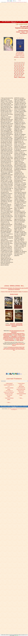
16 (21, 65)
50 (16, 75)
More (14, 350)
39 (22, 71)
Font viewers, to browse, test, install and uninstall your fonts (9, 392)
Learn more (16, 635)
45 (15, 74)
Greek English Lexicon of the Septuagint (14, 348)
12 (23, 63)
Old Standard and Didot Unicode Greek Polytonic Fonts (21, 389)
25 (21, 67)
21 (22, 66)
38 (20, 71)
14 (16, 65)
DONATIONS (25, 406)
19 (17, 66)
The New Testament (24, 32)
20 (20, 66)
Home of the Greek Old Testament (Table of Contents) (14, 291)
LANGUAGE (4, 406)
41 (16, 73)
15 (19, 65)
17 (23, 65)
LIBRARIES (12, 21)
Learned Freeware (14, 379)
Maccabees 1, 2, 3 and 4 (16, 336)
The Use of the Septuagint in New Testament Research (15, 349)
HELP (18, 21)
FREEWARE (24, 21)
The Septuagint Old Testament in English (15, 347)
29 (20, 69)
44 (23, 73)
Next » (22, 285)
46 (17, 74)
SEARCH (20, 21)
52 (21, 75)
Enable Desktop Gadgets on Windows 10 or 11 (9, 385)
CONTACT (20, 406)
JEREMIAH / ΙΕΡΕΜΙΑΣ (19, 57)
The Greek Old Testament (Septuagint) (21, 27)
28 (17, 69)
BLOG (15, 21)
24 (19, 67)
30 (22, 69)
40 (14, 73)
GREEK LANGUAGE (7, 21)
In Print (20, 38)
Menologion (21, 392)
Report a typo (21, 77)
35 (23, 70)
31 (14, 70)
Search (23, 31)
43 (21, 73)
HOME (3, 21)
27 (15, 69)
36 (15, 71)
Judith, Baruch (19, 340)
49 (14, 75)
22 (14, 67)
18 (15, 66)
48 (22, 74)
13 (14, 65)
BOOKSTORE (13, 22)
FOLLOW (20, 0)
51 (19, 75)
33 (19, 70)
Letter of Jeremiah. (19, 343)
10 (18, 63)
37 (17, 71)
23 (16, 67)
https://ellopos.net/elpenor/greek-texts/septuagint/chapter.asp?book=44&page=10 (17, 2)
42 (19, 73)
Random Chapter (14, 294)
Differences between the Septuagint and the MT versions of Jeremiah (14, 288)
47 (20, 74)
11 (21, 63)
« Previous (6, 285)
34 (21, 70)
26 (23, 67)
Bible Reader (21, 386)
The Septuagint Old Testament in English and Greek (20, 53)
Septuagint (12, 323)
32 (16, 70)
